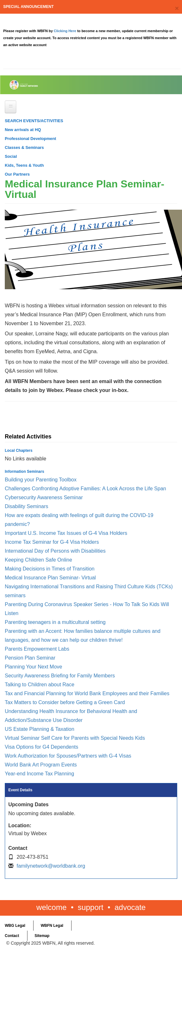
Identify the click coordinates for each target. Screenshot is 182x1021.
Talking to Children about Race (39, 684)
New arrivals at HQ (23, 129)
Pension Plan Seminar (30, 658)
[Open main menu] (10, 107)
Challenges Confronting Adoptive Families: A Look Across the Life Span (85, 488)
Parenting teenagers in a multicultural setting (55, 622)
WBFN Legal (52, 925)
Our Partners (17, 174)
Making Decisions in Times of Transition (50, 568)
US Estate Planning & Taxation (39, 729)
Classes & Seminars (24, 147)
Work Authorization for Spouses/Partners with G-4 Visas (68, 756)
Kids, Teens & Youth (24, 165)
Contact (12, 936)
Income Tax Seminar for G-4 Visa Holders (52, 542)
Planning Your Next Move (33, 666)
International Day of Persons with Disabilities (55, 551)
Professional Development (30, 138)
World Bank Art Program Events (41, 764)
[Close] (177, 8)
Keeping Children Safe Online (38, 560)
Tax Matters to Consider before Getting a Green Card (65, 702)
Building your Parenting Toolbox (41, 479)
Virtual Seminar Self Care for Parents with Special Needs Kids (75, 738)
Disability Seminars (26, 506)
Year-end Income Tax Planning (39, 773)
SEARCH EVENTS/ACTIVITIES (34, 120)
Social (11, 156)
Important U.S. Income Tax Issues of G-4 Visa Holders (66, 533)
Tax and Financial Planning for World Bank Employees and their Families (87, 693)
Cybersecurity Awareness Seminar (44, 497)
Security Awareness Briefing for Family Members (60, 675)
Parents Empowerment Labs (37, 649)
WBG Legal (15, 925)
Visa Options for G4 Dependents (41, 747)
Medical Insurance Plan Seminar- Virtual (50, 577)
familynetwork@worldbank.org (51, 866)
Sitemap (41, 936)
